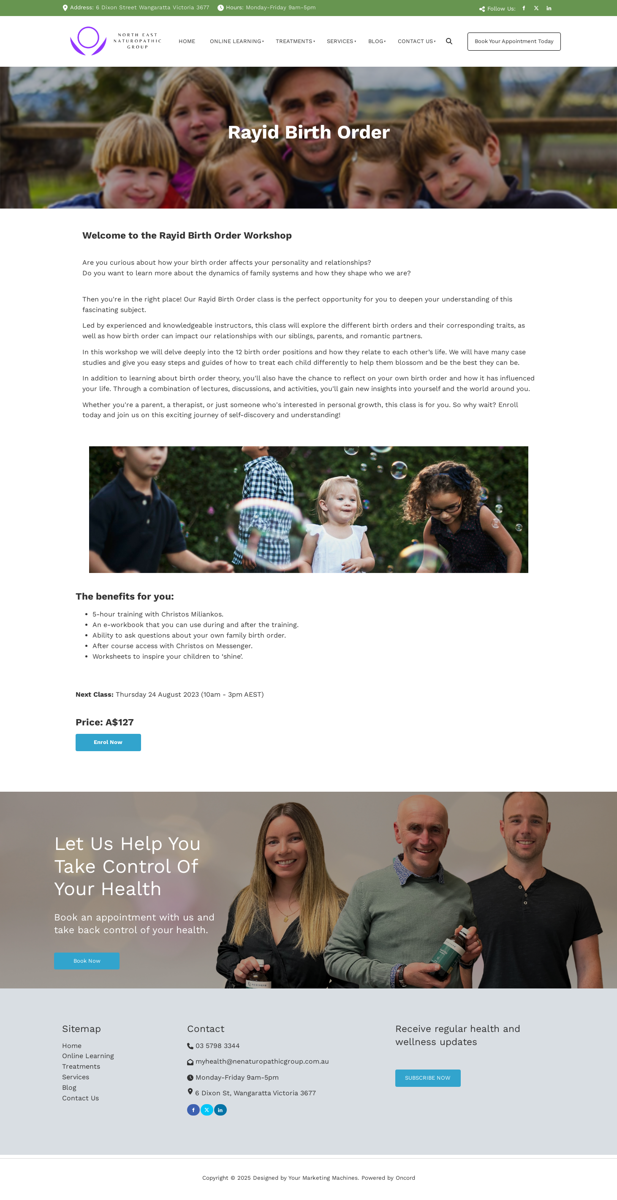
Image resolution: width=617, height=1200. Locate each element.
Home (187, 41)
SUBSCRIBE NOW (418, 1074)
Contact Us (415, 41)
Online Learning (235, 41)
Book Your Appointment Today (507, 37)
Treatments (294, 41)
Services (340, 41)
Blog (375, 41)
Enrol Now (89, 739)
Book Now (67, 957)
